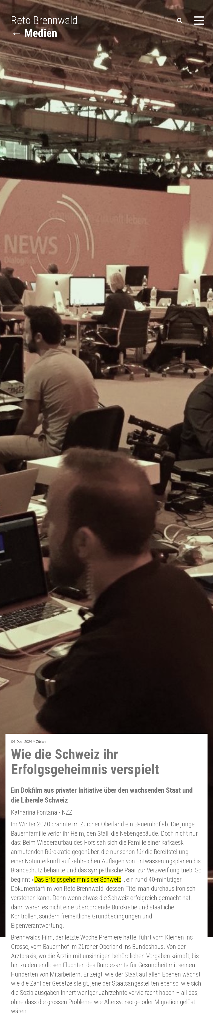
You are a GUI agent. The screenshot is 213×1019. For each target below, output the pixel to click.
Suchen (180, 20)
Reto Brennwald (44, 20)
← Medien (34, 33)
